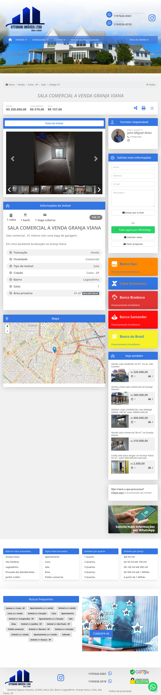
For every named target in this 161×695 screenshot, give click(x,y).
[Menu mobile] (10, 39)
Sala (43, 84)
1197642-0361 (123, 16)
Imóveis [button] (20, 39)
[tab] (16, 123)
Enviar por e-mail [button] (133, 212)
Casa (47, 561)
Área (47, 572)
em (15, 608)
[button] (13, 159)
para (41, 608)
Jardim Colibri (12, 577)
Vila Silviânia (12, 561)
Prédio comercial (54, 577)
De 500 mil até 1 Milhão (136, 572)
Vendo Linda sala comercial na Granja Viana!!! (132, 388)
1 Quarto (89, 556)
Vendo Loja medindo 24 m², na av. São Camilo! (132, 365)
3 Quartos (89, 566)
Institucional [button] (39, 39)
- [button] (7, 331)
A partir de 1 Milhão (134, 577)
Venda (21, 84)
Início (10, 84)
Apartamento (52, 556)
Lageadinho (11, 566)
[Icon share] (152, 18)
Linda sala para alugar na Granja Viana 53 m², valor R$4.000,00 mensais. (132, 457)
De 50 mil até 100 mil (135, 561)
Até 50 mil (129, 556)
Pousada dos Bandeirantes (19, 572)
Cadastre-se (101, 633)
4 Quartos (89, 572)
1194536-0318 (123, 24)
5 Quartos (89, 577)
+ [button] (7, 326)
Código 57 (54, 84)
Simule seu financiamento (85, 39)
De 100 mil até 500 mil (136, 566)
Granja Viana (12, 556)
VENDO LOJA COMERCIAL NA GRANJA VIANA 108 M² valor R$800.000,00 (131, 411)
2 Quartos (89, 561)
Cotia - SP (33, 84)
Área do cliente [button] (138, 39)
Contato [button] (58, 39)
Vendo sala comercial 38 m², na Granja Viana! (132, 434)
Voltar (151, 84)
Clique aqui (117, 492)
